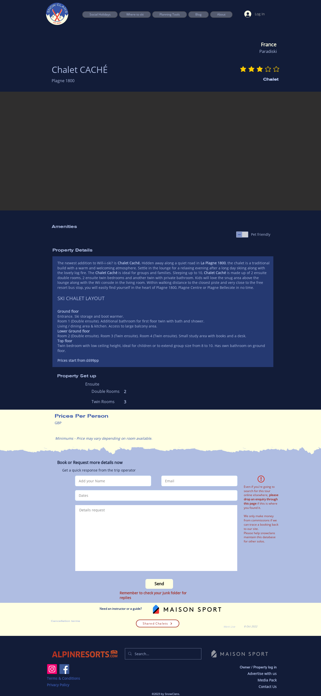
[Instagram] (52, 669)
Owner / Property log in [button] (258, 667)
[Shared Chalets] (157, 623)
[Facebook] (64, 669)
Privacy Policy (58, 684)
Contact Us (268, 686)
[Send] (159, 584)
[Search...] (163, 653)
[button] (169, 14)
